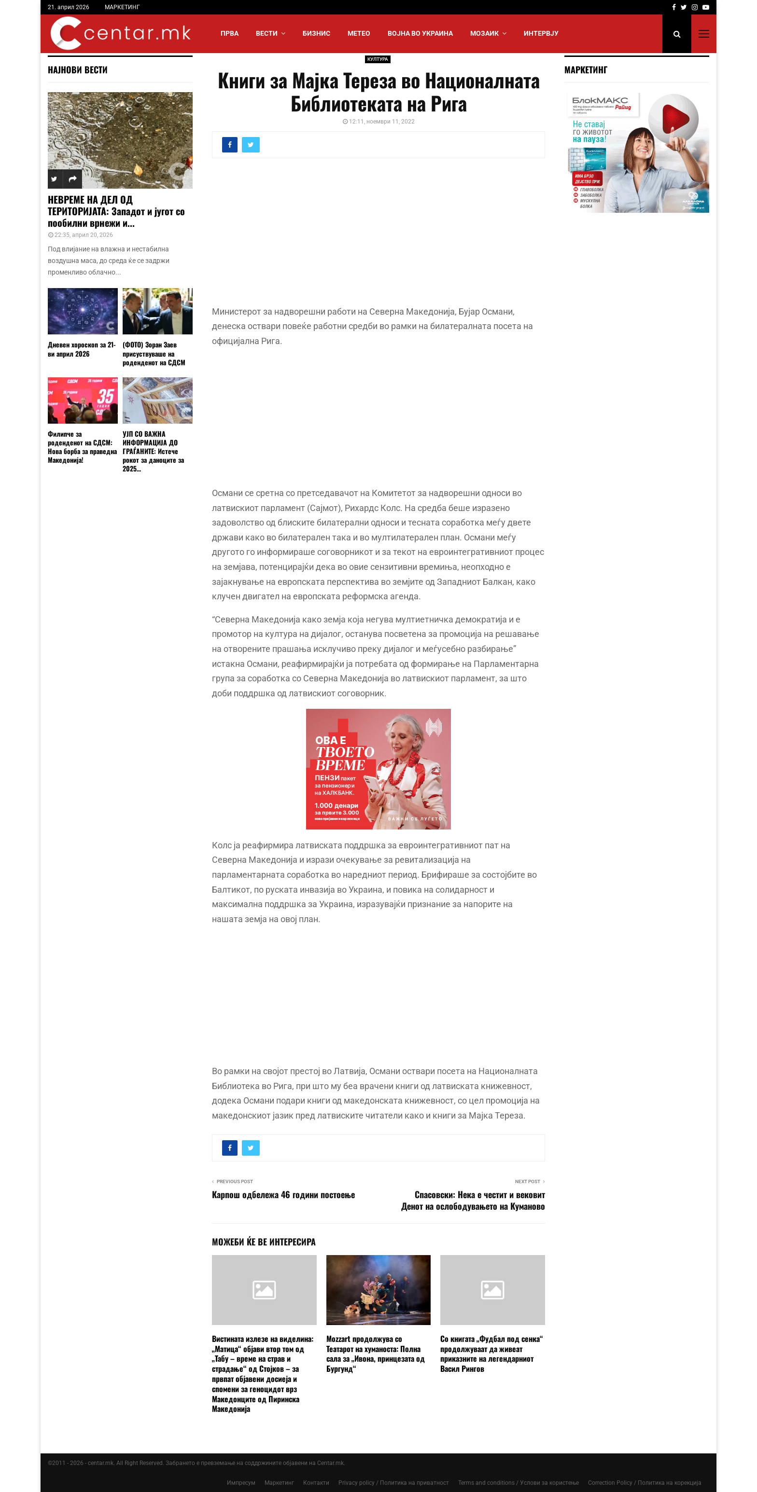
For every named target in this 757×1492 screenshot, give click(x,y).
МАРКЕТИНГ (122, 7)
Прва (229, 33)
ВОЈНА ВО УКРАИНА (420, 33)
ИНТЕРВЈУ (541, 33)
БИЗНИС (316, 33)
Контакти (316, 1482)
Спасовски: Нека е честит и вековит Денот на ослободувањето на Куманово (473, 1200)
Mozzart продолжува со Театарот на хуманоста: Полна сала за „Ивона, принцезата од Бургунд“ (375, 1353)
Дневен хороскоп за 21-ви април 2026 (82, 348)
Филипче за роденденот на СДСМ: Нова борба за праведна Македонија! (82, 446)
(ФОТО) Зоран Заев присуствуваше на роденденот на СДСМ (154, 353)
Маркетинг (279, 1482)
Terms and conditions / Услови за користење (518, 1482)
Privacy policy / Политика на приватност (393, 1482)
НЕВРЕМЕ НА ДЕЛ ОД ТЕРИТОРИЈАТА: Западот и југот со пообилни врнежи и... (116, 211)
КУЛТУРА (377, 59)
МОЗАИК (484, 33)
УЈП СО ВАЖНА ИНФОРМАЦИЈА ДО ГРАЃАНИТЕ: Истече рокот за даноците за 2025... (153, 450)
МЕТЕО (359, 33)
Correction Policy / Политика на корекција (644, 1482)
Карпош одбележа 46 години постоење (283, 1194)
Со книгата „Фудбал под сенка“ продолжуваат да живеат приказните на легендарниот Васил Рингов (491, 1353)
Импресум (241, 1482)
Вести (267, 33)
